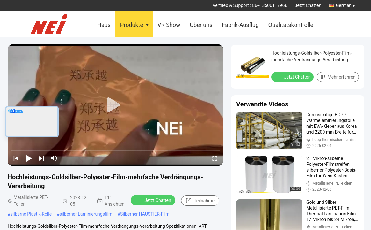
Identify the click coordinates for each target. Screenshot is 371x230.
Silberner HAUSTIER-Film (144, 214)
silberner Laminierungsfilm (86, 214)
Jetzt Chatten (308, 5)
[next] (41, 158)
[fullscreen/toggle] (214, 158)
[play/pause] (28, 158)
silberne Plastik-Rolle (31, 214)
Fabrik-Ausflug (240, 24)
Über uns (201, 24)
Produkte (131, 24)
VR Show (168, 24)
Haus (104, 24)
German (345, 5)
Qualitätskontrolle (290, 24)
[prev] (16, 158)
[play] (115, 105)
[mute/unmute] (54, 158)
